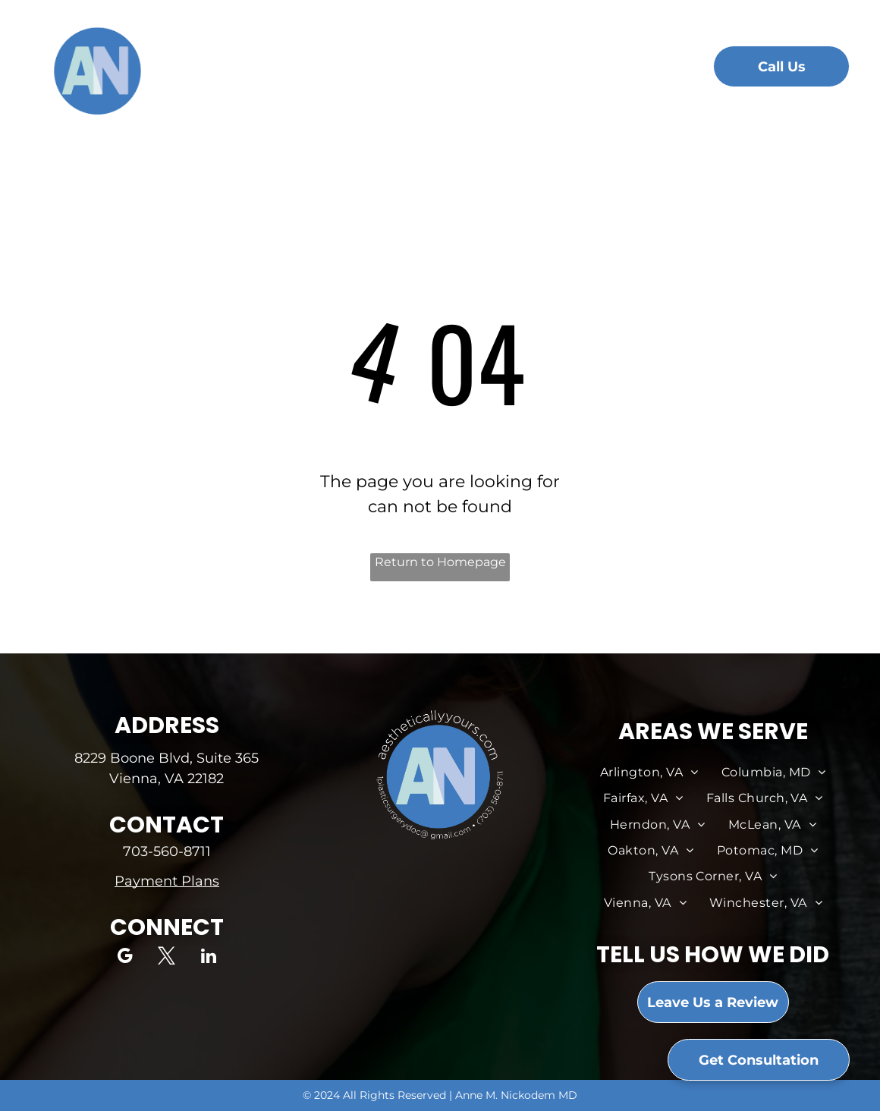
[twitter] (166, 958)
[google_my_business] (125, 958)
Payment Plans (167, 881)
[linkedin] (208, 958)
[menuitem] (230, 70)
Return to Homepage (440, 562)
